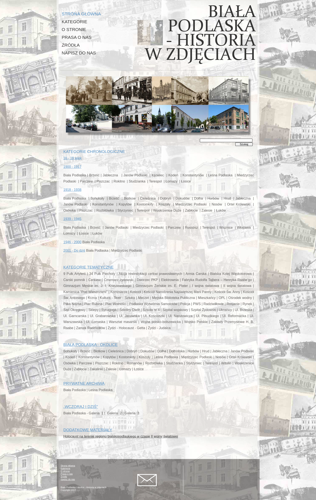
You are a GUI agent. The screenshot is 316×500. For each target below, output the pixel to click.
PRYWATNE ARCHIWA (84, 383)
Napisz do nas (68, 479)
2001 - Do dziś (74, 250)
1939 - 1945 (72, 219)
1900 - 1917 (72, 167)
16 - (72, 158)
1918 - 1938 (72, 190)
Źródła (64, 476)
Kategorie (65, 468)
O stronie (65, 471)
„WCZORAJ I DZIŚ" (80, 406)
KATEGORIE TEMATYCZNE (88, 267)
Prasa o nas (67, 474)
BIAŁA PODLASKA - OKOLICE (90, 344)
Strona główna (68, 465)
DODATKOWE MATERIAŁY (87, 430)
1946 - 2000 (72, 242)
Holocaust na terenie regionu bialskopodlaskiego (120, 436)
